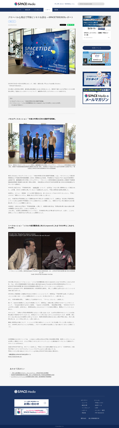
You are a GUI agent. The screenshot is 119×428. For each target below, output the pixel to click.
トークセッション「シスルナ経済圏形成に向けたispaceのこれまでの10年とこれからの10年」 (35, 103)
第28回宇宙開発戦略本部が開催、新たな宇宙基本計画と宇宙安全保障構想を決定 (32, 374)
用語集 (56, 9)
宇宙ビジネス (12, 21)
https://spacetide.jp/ (15, 356)
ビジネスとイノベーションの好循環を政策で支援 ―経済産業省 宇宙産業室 (31, 376)
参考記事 (36, 187)
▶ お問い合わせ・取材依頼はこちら (65, 4)
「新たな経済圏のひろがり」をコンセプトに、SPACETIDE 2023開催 (29, 373)
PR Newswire (99, 412)
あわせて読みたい (17, 105)
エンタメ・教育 (100, 410)
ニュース (18, 9)
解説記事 (27, 9)
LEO (96, 407)
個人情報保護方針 (94, 418)
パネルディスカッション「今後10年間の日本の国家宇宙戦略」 (27, 101)
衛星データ (98, 405)
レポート (48, 9)
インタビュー (37, 9)
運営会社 (83, 418)
